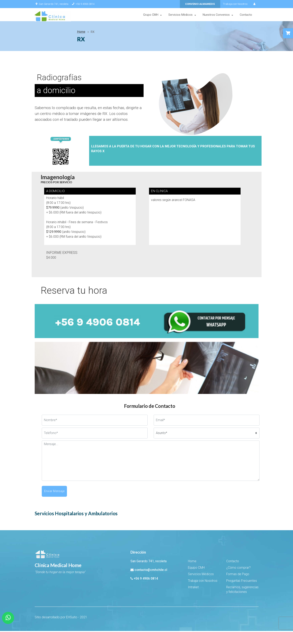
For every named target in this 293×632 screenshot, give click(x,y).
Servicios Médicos (180, 15)
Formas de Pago (237, 575)
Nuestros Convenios (216, 15)
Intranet (193, 588)
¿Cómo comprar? (238, 569)
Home (42, 32)
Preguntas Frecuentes (241, 582)
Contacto (246, 15)
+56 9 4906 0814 (83, 3)
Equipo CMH (196, 569)
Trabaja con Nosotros (235, 3)
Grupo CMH (150, 15)
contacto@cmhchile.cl (151, 571)
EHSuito (71, 618)
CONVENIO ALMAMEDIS (200, 3)
